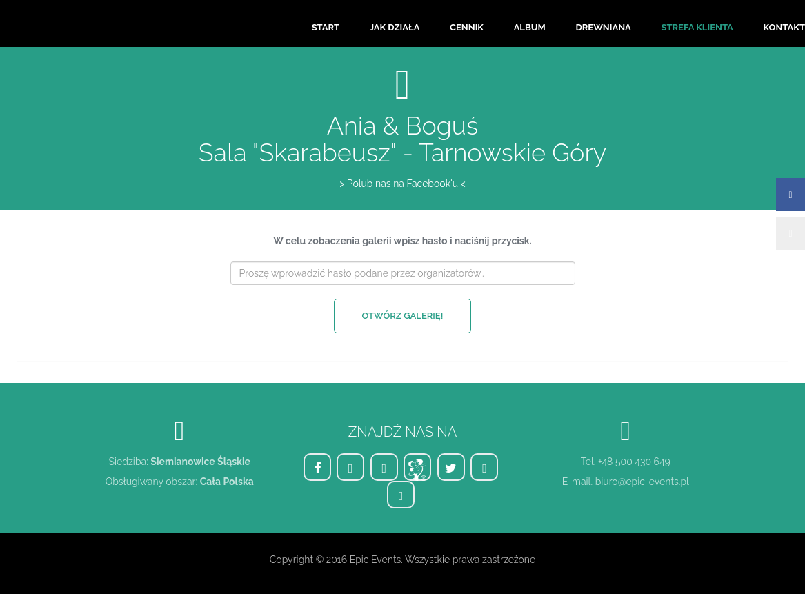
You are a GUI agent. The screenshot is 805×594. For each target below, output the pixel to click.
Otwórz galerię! (403, 315)
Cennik (467, 27)
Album (530, 27)
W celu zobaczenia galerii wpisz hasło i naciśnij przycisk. (402, 240)
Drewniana (602, 27)
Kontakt (784, 27)
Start (325, 27)
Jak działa (395, 27)
